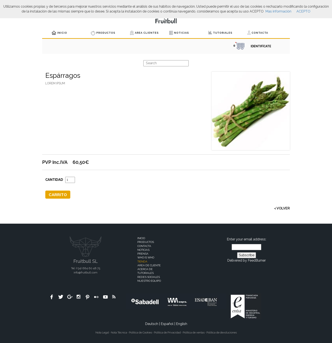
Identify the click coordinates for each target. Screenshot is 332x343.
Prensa (142, 253)
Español (167, 324)
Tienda (142, 261)
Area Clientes (144, 33)
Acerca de (145, 269)
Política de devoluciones (221, 332)
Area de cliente (149, 265)
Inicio (59, 33)
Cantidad (54, 180)
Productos (103, 33)
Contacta (258, 33)
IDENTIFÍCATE (261, 46)
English (181, 324)
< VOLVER (282, 208)
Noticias (179, 33)
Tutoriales (220, 32)
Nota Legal (102, 332)
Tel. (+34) (85, 268)
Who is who (145, 257)
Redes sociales (148, 277)
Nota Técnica (119, 332)
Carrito (58, 194)
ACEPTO (303, 11)
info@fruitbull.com (85, 272)
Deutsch (151, 324)
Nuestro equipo (149, 280)
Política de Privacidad (167, 332)
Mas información (278, 11)
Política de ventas (194, 332)
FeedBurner (257, 260)
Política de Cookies (140, 332)
